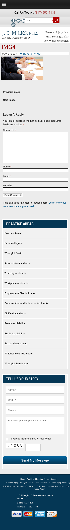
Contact (53, 479)
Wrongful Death (13, 253)
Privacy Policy (43, 438)
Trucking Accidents (16, 273)
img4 (38, 54)
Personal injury (55, 483)
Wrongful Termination (17, 363)
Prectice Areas (42, 479)
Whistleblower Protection (19, 353)
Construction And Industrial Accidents (26, 303)
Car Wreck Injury (11, 483)
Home (22, 479)
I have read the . (30, 438)
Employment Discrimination (20, 293)
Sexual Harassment (16, 343)
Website (7, 185)
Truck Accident (41, 483)
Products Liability (15, 333)
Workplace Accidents (17, 283)
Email (7, 176)
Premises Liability (15, 323)
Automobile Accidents (17, 263)
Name (7, 166)
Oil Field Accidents (15, 313)
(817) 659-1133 (45, 12)
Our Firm (30, 479)
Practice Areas (13, 233)
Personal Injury (13, 243)
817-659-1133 (31, 506)
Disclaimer (59, 486)
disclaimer (29, 438)
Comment (9, 130)
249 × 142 (27, 54)
